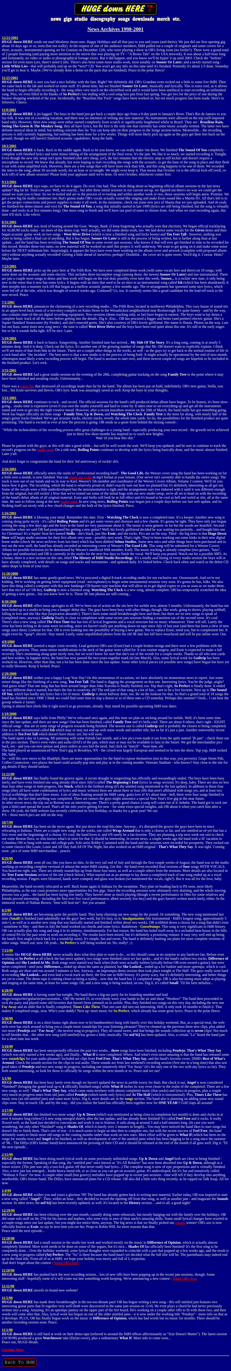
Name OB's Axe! (66, 1263)
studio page (45, 450)
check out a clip (80, 477)
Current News (12, 1350)
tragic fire (27, 386)
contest (180, 1223)
